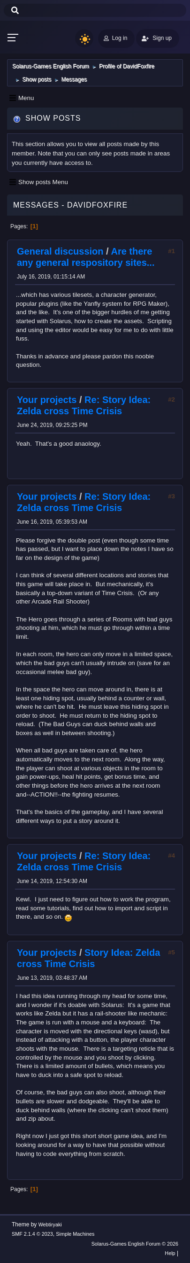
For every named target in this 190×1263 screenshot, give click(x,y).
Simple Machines (75, 1234)
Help (170, 1253)
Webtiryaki (50, 1224)
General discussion (60, 251)
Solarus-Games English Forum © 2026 (134, 1244)
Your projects (46, 400)
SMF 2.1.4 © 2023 (32, 1234)
